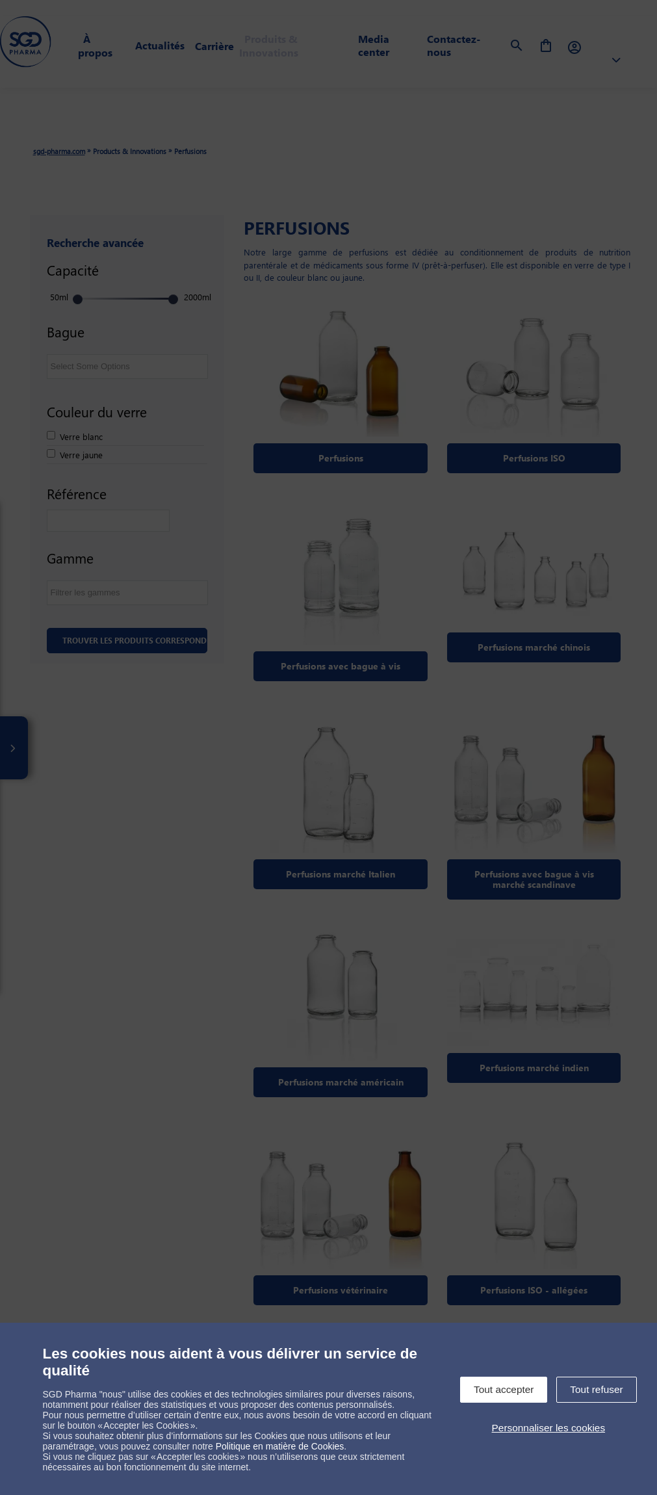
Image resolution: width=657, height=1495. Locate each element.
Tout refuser (596, 1389)
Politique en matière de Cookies (280, 1446)
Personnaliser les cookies (549, 1427)
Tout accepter (504, 1389)
